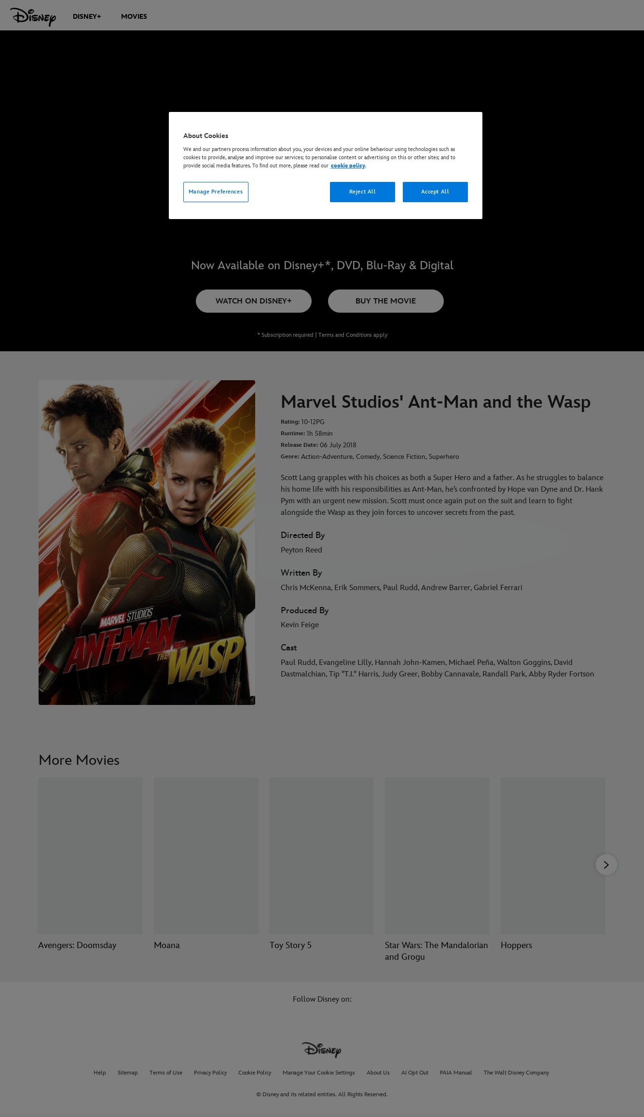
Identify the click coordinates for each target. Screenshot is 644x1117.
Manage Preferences (216, 192)
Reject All (362, 192)
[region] (325, 166)
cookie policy (348, 166)
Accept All (435, 192)
